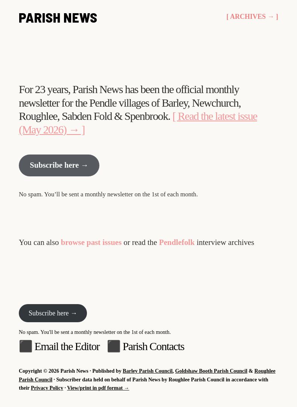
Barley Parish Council (147, 371)
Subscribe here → (60, 167)
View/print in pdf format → (98, 388)
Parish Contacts (153, 346)
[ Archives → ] (252, 17)
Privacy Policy (47, 388)
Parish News (58, 17)
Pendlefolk (177, 244)
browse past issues (91, 244)
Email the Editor (66, 346)
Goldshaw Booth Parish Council (211, 371)
